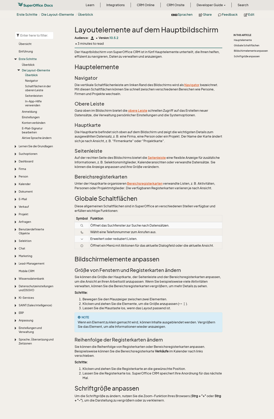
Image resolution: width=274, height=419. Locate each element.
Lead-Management (32, 263)
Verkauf (24, 206)
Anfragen (25, 221)
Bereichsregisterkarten (144, 183)
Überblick (85, 14)
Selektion (25, 240)
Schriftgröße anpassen (247, 56)
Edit (249, 14)
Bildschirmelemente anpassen (251, 50)
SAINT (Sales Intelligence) (35, 305)
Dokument (26, 191)
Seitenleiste (157, 158)
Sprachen (181, 14)
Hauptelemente (243, 40)
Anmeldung (29, 111)
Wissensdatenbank (31, 278)
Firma (22, 169)
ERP (21, 312)
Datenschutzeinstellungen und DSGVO (36, 288)
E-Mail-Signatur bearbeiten (32, 130)
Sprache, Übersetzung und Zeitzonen (36, 341)
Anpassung (26, 320)
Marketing (25, 256)
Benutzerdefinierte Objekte (31, 231)
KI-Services (26, 297)
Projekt (23, 214)
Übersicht (25, 44)
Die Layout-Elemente (57, 14)
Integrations (115, 5)
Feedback (228, 14)
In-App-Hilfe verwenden (33, 103)
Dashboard (26, 161)
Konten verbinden (33, 122)
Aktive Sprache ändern (36, 138)
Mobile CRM (26, 271)
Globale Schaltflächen (246, 45)
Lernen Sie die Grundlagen (36, 146)
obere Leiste (137, 111)
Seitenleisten (34, 95)
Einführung (26, 51)
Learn (90, 5)
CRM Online (145, 5)
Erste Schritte (27, 14)
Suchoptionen (28, 153)
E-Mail (23, 199)
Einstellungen (31, 117)
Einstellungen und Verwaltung (30, 330)
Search (243, 5)
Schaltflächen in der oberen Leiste (38, 88)
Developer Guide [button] (211, 5)
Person (23, 176)
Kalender (25, 184)
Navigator (31, 80)
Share (205, 14)
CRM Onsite (176, 5)
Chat (22, 248)
